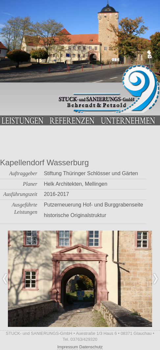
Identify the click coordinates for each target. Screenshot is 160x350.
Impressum (67, 346)
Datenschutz (91, 346)
